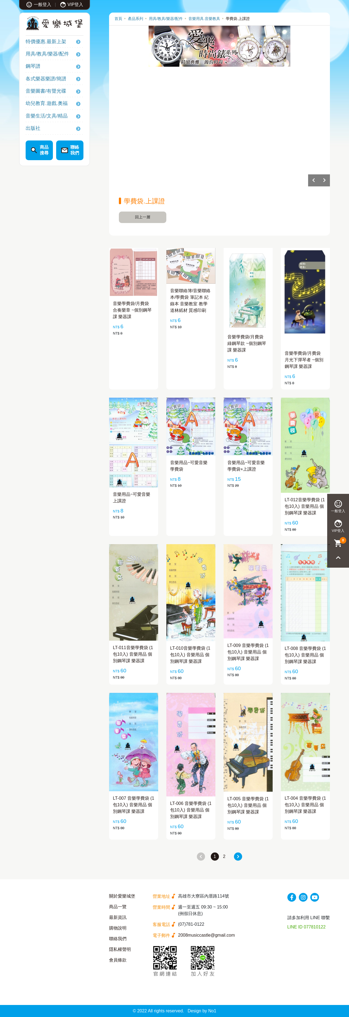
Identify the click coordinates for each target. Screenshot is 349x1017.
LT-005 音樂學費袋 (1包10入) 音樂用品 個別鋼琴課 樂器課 (248, 805)
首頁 (118, 18)
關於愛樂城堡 (122, 896)
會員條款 (118, 960)
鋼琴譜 (33, 66)
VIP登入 (71, 4)
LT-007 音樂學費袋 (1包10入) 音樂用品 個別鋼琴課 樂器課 (133, 805)
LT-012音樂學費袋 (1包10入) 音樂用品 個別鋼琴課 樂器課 (305, 506)
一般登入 (38, 4)
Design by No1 (202, 1011)
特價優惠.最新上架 (46, 41)
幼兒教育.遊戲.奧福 (47, 103)
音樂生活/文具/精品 (47, 116)
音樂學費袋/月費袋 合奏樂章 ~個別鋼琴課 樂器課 (132, 310)
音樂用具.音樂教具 (204, 18)
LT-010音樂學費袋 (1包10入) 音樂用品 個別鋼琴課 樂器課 (190, 655)
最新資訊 (118, 917)
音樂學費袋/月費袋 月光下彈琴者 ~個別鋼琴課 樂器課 (304, 360)
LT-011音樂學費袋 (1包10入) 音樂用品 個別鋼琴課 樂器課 (133, 654)
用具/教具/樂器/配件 (47, 54)
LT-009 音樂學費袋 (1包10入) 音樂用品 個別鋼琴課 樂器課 (248, 652)
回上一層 (142, 217)
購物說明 (118, 928)
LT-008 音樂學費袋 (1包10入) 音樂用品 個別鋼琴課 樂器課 (305, 655)
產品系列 (135, 18)
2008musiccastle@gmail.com (206, 935)
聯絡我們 (118, 938)
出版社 (33, 128)
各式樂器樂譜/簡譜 (46, 78)
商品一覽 (118, 906)
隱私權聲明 (120, 949)
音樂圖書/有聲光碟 (46, 91)
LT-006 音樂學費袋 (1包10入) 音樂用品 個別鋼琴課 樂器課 (191, 810)
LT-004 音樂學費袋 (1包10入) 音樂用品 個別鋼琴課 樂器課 (305, 805)
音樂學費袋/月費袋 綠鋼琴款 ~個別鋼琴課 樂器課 (246, 343)
